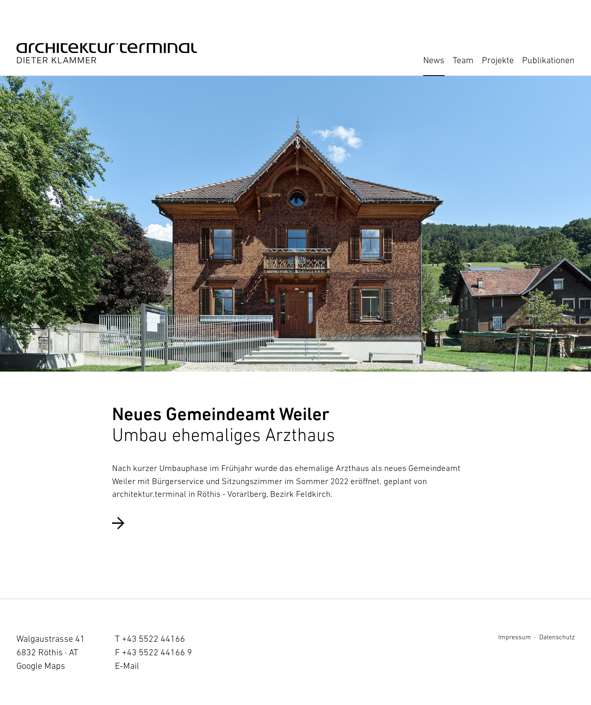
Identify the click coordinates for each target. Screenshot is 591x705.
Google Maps (40, 666)
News (433, 60)
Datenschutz (557, 637)
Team (463, 60)
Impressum (514, 637)
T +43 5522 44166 (150, 639)
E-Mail (127, 666)
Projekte (498, 60)
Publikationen (548, 60)
